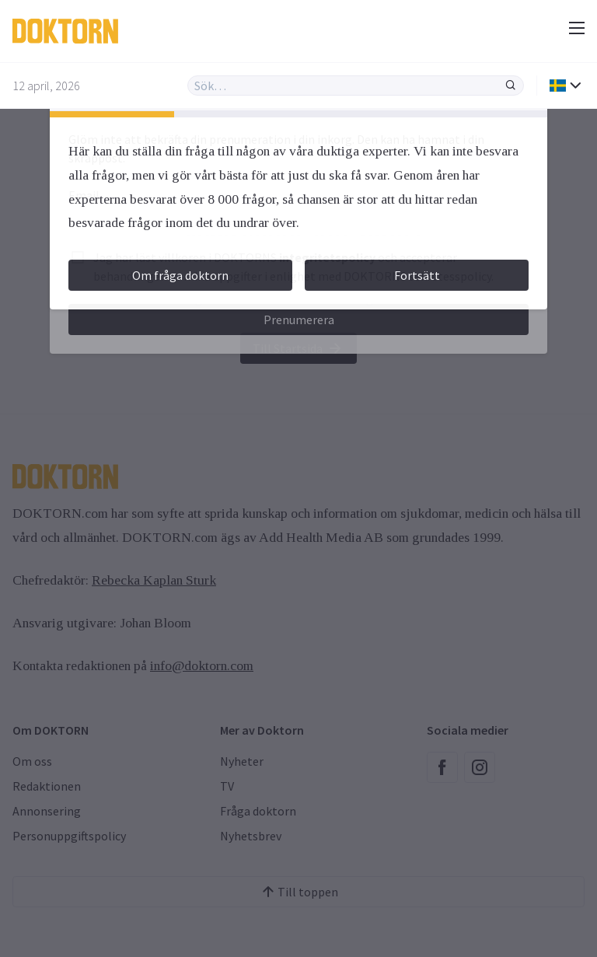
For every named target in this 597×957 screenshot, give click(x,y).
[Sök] (510, 85)
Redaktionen (46, 786)
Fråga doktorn (258, 811)
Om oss (32, 761)
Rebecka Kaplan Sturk (154, 580)
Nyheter (242, 761)
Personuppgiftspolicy (69, 835)
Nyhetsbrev (250, 835)
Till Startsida (298, 348)
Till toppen (298, 891)
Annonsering (46, 811)
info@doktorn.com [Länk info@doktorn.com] (201, 665)
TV (227, 786)
